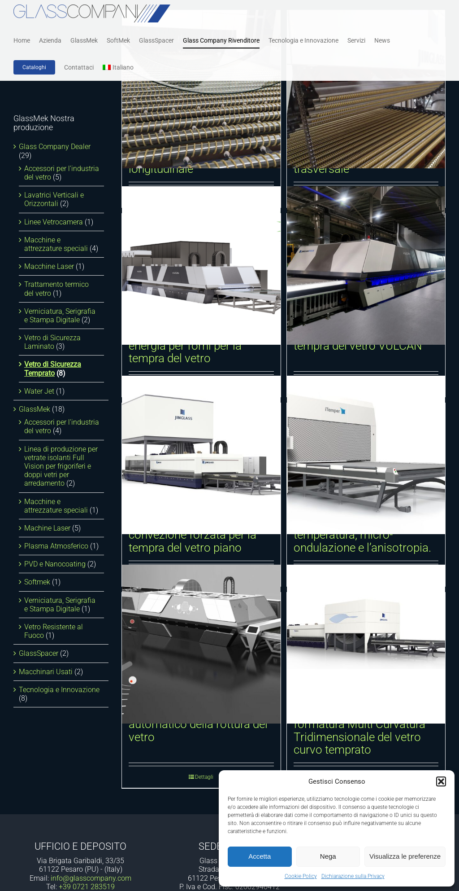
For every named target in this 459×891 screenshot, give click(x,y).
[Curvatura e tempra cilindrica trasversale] (366, 89)
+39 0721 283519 (87, 886)
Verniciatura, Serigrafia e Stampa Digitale (59, 315)
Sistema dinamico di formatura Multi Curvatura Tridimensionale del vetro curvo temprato (359, 731)
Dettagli (204, 777)
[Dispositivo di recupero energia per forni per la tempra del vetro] (201, 265)
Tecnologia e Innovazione (59, 689)
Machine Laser (47, 528)
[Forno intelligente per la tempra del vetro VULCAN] (366, 265)
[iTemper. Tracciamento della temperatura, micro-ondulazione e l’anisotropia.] (366, 455)
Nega (328, 856)
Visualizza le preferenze (405, 856)
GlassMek (34, 409)
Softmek (37, 582)
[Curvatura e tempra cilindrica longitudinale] (201, 89)
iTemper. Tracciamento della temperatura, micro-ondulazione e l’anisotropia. (365, 534)
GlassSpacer (38, 653)
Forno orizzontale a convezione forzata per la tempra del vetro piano (192, 534)
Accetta (259, 856)
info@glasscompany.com (91, 878)
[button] (441, 781)
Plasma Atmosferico (56, 546)
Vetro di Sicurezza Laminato (52, 342)
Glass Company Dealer (55, 146)
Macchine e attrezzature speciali (56, 244)
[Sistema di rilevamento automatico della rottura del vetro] (201, 644)
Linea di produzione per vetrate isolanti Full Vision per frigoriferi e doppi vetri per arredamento (61, 466)
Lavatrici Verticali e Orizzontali (54, 199)
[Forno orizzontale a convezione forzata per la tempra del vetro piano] (201, 455)
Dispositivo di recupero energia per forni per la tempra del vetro (186, 345)
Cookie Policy (301, 876)
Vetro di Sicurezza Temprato (52, 368)
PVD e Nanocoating (55, 564)
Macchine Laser (49, 266)
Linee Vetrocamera (53, 222)
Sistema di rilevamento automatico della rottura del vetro (198, 724)
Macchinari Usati (46, 671)
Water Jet (39, 391)
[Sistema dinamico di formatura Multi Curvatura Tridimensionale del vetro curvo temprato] (366, 644)
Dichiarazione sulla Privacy (353, 876)
